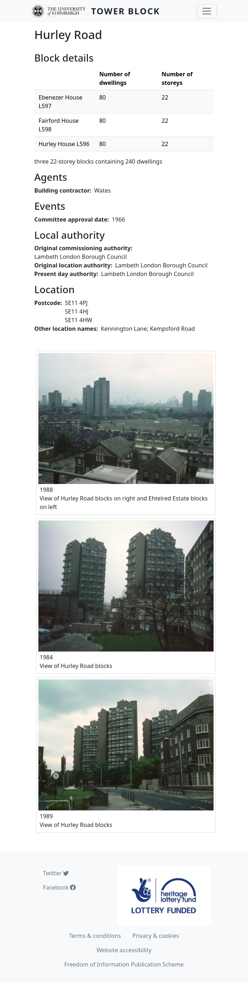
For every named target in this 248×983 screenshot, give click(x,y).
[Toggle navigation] (207, 11)
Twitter (56, 873)
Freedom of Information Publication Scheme (124, 964)
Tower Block (125, 11)
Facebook (59, 887)
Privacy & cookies (155, 936)
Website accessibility (124, 950)
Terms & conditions (95, 936)
